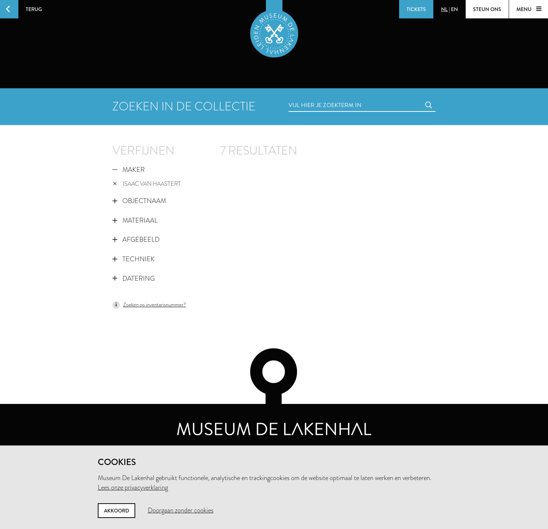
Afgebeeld (136, 239)
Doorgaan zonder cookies (181, 510)
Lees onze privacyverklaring (133, 487)
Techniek (133, 259)
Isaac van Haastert (147, 184)
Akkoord (116, 510)
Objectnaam (139, 201)
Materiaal (135, 220)
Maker (128, 169)
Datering (133, 278)
